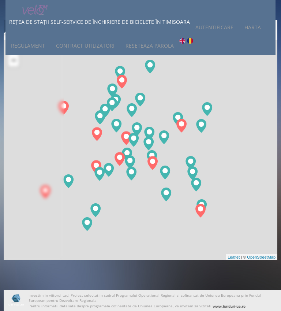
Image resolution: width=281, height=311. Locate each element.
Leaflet (234, 257)
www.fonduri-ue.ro (229, 305)
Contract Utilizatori (85, 45)
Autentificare (214, 27)
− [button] (13, 61)
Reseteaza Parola (149, 45)
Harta (252, 27)
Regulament (28, 45)
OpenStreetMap (261, 257)
